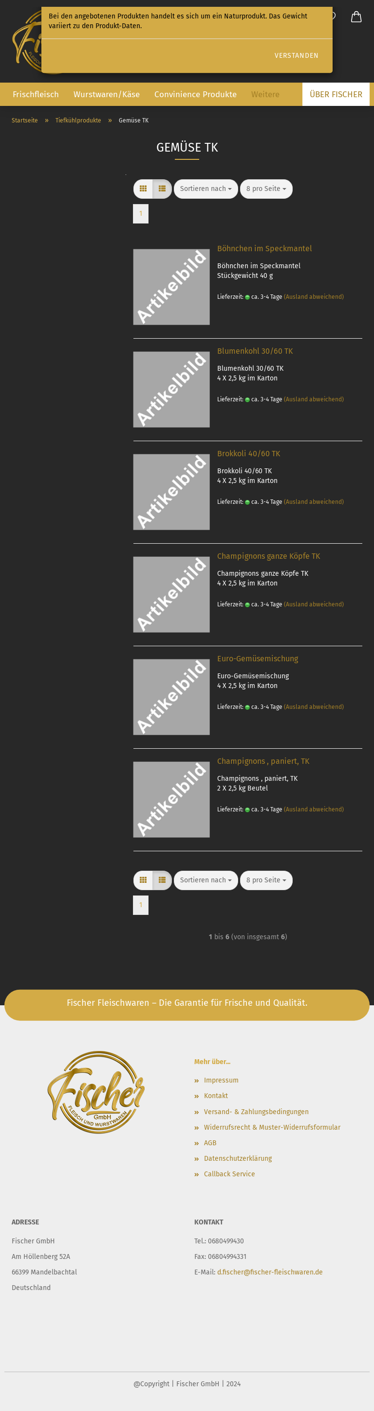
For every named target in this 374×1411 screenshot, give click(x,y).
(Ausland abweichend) (314, 296)
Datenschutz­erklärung (238, 1158)
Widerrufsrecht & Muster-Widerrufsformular (272, 1127)
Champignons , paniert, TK (263, 761)
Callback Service (229, 1174)
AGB (210, 1143)
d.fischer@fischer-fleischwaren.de (270, 1272)
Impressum (221, 1080)
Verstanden (297, 56)
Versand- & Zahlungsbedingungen (256, 1112)
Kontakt (216, 1096)
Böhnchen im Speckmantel (264, 248)
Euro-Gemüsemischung (257, 658)
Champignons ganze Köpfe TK (268, 556)
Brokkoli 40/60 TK (248, 453)
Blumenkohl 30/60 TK (255, 351)
